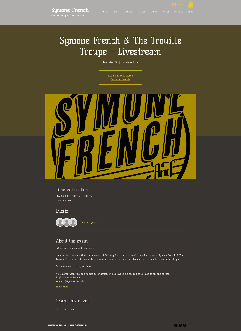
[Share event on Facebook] (57, 309)
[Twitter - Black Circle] (176, 325)
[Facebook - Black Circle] (180, 325)
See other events (120, 79)
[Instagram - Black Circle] (184, 325)
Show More (62, 286)
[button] (190, 4)
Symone (60, 10)
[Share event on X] (64, 309)
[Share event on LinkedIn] (72, 309)
